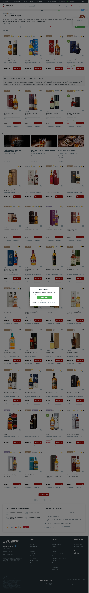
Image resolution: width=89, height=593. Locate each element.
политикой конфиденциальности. (47, 302)
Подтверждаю (44, 297)
